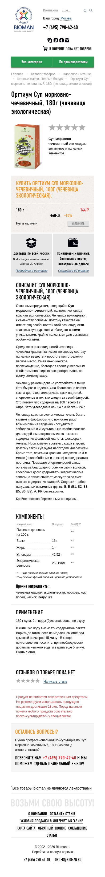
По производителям (73, 61)
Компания (50, 10)
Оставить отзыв (62, 813)
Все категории (31, 61)
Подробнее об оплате (73, 270)
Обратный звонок (52, 828)
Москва (65, 18)
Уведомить (78, 224)
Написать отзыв (55, 681)
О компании (37, 813)
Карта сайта (26, 828)
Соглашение (77, 828)
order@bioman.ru (68, 860)
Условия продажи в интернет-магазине (52, 821)
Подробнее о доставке (31, 270)
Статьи (52, 835)
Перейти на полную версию (52, 852)
